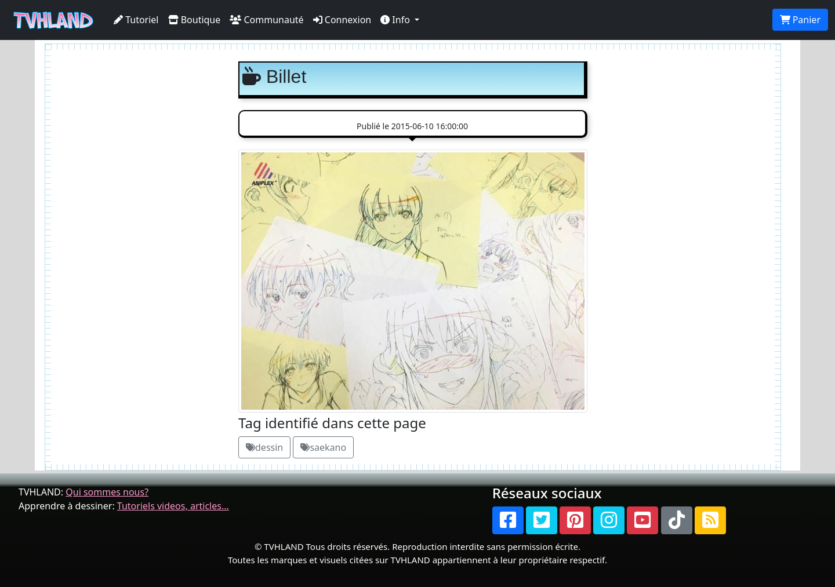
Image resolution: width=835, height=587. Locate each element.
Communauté (266, 19)
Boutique (194, 19)
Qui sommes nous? (107, 492)
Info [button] (396, 19)
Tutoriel (136, 19)
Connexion (342, 19)
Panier (800, 19)
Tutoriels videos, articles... (173, 506)
